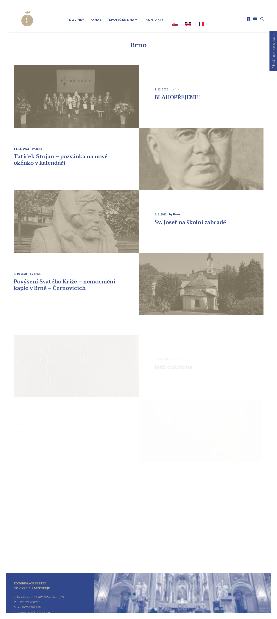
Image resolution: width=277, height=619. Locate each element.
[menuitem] (76, 16)
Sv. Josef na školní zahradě (190, 229)
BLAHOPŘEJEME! (177, 87)
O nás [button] (96, 16)
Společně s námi (124, 16)
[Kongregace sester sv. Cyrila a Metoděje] (21, 13)
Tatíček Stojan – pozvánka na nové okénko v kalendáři (61, 150)
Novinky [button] (76, 16)
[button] (249, 15)
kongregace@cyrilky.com (33, 602)
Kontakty (155, 16)
